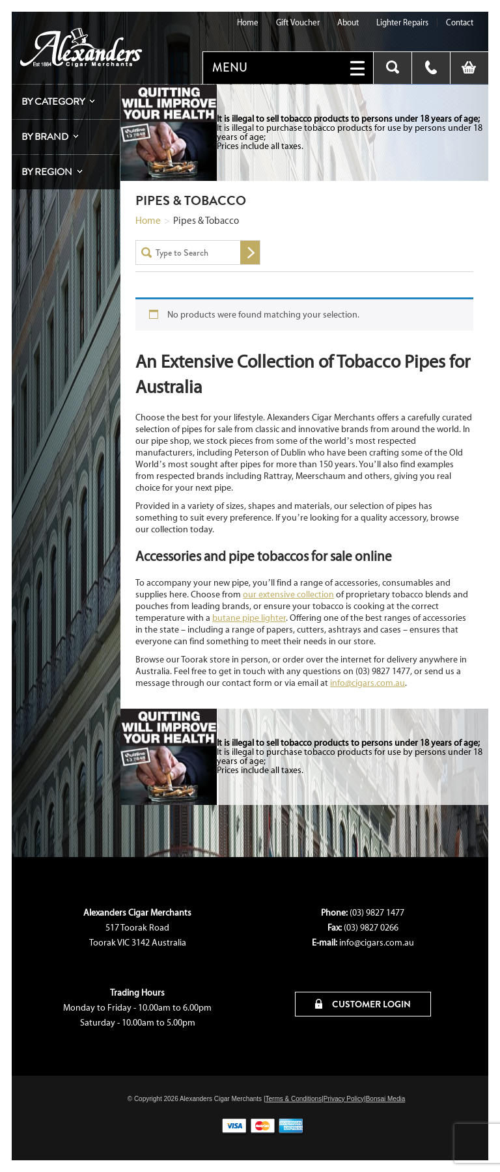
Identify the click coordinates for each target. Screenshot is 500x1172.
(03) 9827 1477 (377, 912)
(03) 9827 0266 (371, 927)
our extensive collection (288, 594)
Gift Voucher (298, 22)
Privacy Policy (344, 1098)
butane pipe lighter (249, 617)
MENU (229, 67)
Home (247, 22)
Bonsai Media (386, 1098)
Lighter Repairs (402, 22)
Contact (459, 22)
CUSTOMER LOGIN (363, 1004)
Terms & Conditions (293, 1098)
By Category (53, 101)
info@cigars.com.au (367, 682)
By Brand (44, 136)
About (348, 22)
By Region (46, 172)
